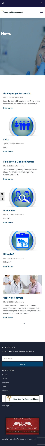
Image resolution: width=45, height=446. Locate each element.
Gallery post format (13, 297)
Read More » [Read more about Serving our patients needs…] (8, 108)
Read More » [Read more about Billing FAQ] (8, 266)
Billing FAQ (8, 254)
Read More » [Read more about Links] (8, 152)
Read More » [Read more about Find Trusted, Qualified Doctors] (8, 179)
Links (6, 139)
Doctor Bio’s (9, 210)
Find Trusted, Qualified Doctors (18, 161)
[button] (41, 3)
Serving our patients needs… (17, 93)
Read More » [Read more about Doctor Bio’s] (8, 223)
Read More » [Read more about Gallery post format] (8, 318)
